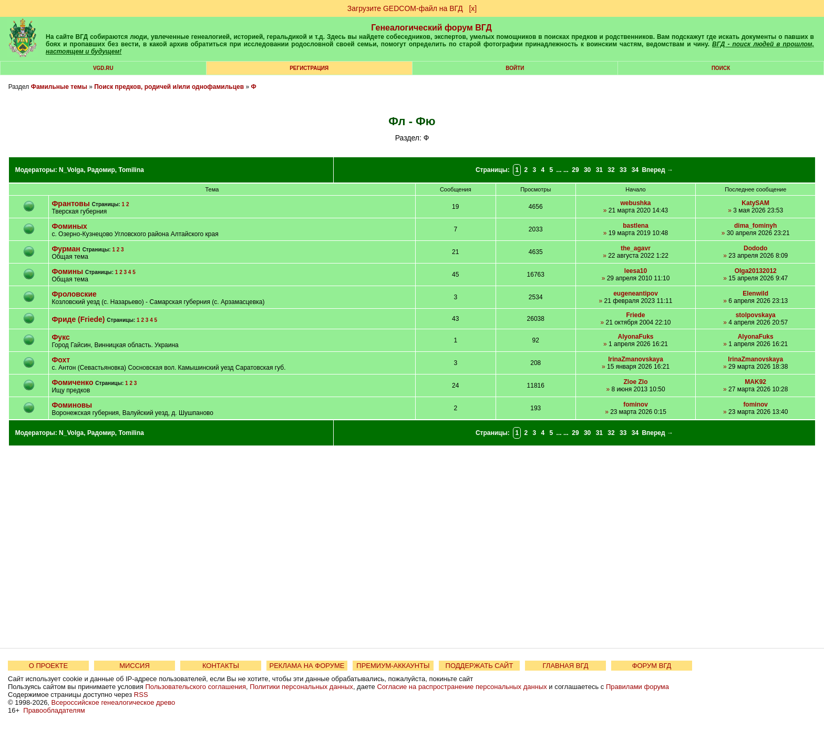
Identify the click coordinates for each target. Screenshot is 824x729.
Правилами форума (637, 687)
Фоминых (69, 226)
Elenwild (755, 293)
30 (587, 170)
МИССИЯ (134, 666)
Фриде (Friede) (78, 319)
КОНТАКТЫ (220, 666)
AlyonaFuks (636, 336)
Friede (635, 315)
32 (610, 170)
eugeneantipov (635, 293)
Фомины (67, 271)
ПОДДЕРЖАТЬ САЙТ (479, 666)
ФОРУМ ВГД (652, 666)
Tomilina (130, 170)
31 (599, 170)
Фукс (60, 337)
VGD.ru (103, 68)
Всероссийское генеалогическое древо (114, 702)
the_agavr (636, 248)
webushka (636, 203)
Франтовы (71, 203)
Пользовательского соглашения (195, 687)
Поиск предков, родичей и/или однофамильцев (169, 86)
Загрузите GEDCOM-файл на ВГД (405, 8)
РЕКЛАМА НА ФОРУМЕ (306, 666)
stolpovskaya (756, 315)
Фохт (61, 360)
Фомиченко (72, 382)
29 (575, 170)
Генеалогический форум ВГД (431, 27)
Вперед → (657, 170)
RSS (141, 694)
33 (623, 170)
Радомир (101, 170)
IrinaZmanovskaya (635, 359)
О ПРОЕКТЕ (48, 666)
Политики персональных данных (301, 687)
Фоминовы (72, 405)
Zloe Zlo (636, 382)
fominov (635, 404)
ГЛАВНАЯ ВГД (566, 666)
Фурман (66, 249)
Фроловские (74, 294)
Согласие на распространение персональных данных (462, 687)
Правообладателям (54, 710)
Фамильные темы (59, 86)
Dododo (755, 248)
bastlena (635, 225)
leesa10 (635, 271)
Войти (515, 68)
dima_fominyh (755, 225)
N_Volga (71, 170)
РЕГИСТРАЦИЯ (309, 68)
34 (635, 170)
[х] (473, 8)
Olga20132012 (756, 271)
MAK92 (755, 382)
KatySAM (755, 203)
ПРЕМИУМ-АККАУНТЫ (392, 666)
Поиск (721, 68)
